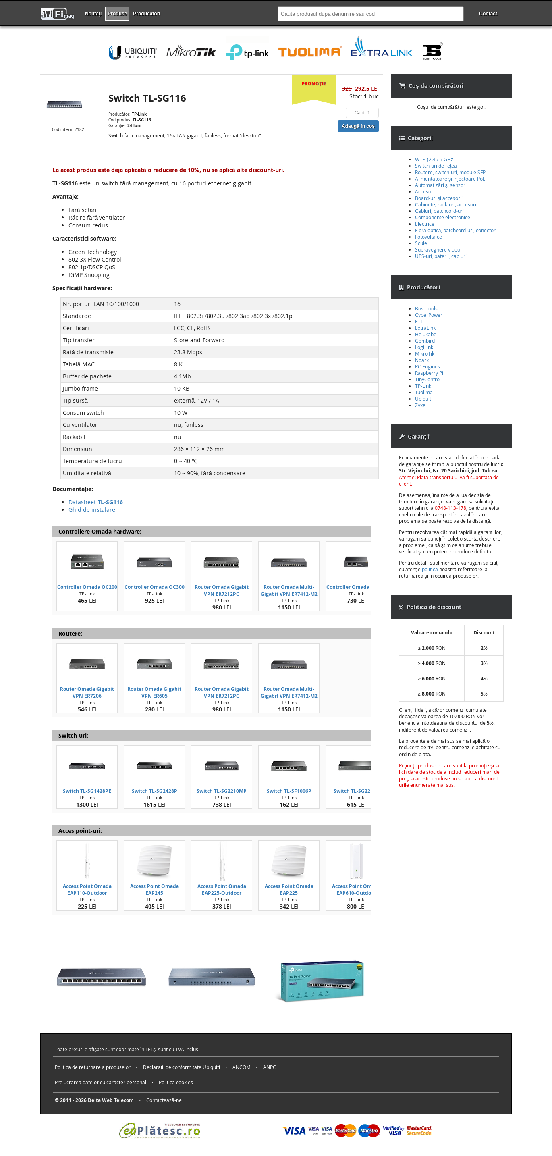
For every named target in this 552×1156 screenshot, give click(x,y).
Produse (117, 14)
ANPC (269, 1067)
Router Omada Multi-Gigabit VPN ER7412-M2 (289, 590)
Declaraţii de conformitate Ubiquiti (181, 1067)
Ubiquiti (423, 398)
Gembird (425, 340)
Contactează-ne (164, 1100)
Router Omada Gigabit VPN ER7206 (87, 692)
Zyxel (421, 405)
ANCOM (241, 1067)
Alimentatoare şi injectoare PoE (450, 178)
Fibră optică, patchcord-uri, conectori (456, 230)
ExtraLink (425, 327)
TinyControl (428, 379)
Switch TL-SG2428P (154, 791)
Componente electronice (442, 217)
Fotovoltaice (428, 236)
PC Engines (427, 366)
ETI (418, 321)
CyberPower (428, 315)
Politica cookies (176, 1082)
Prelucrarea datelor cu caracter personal (100, 1082)
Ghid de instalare (91, 510)
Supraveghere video (437, 249)
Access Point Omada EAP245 (154, 889)
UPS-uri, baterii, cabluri (441, 256)
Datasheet (95, 502)
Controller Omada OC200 (87, 587)
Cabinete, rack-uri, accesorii (446, 204)
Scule (421, 243)
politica (430, 569)
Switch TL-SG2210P (356, 791)
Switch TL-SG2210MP (222, 791)
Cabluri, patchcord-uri (439, 211)
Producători (146, 14)
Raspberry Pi (429, 373)
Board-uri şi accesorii (439, 198)
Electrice (424, 223)
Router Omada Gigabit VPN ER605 (154, 692)
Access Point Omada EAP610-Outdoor (356, 889)
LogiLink (424, 347)
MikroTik (424, 353)
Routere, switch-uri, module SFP (450, 172)
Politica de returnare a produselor (93, 1067)
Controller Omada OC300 (155, 587)
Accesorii (425, 191)
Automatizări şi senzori (441, 185)
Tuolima (424, 392)
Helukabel (426, 334)
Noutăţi (93, 14)
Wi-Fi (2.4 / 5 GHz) (435, 159)
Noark (422, 360)
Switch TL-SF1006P (289, 791)
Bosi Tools (426, 308)
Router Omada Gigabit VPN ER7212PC (222, 590)
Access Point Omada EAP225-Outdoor (221, 889)
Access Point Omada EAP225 (289, 889)
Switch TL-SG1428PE (87, 791)
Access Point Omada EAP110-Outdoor (87, 889)
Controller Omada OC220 (356, 587)
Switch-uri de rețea (436, 165)
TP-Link (423, 386)
